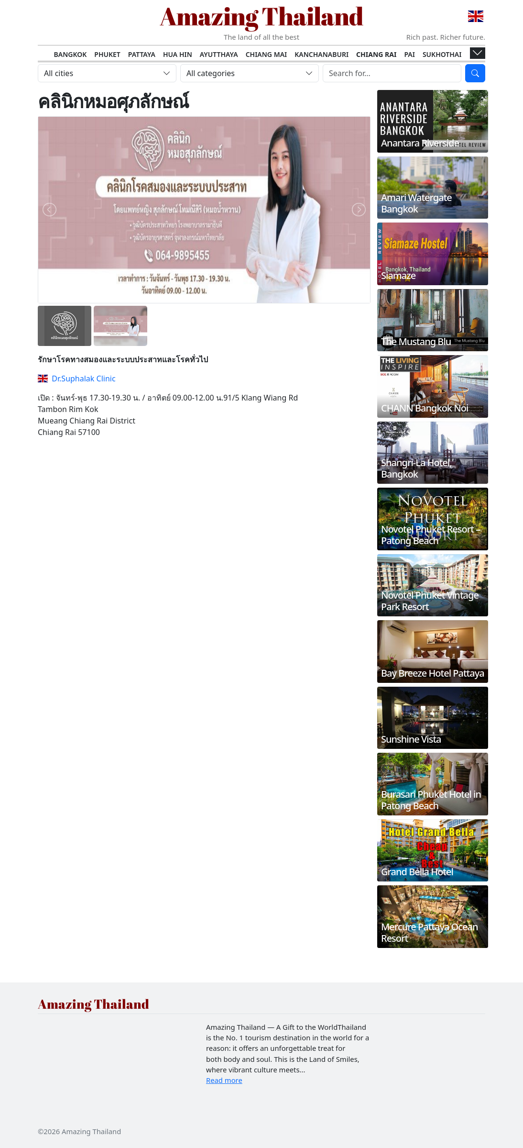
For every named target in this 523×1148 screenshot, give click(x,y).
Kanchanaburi (321, 54)
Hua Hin (177, 54)
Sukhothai (442, 54)
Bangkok (70, 54)
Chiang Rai (376, 54)
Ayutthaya (219, 54)
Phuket (107, 54)
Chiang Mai (266, 54)
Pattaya (141, 54)
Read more (224, 1080)
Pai (409, 54)
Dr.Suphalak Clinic (77, 378)
